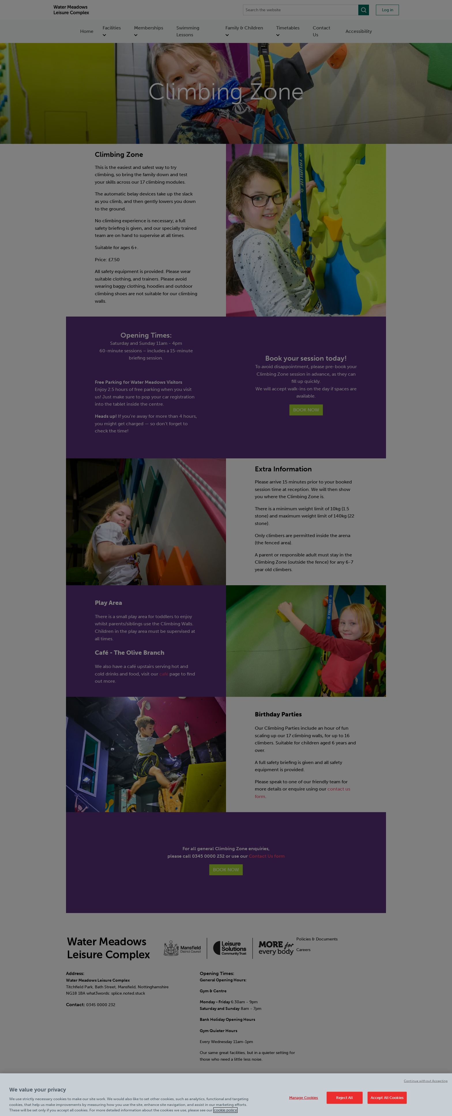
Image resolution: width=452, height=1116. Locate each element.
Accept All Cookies (387, 1098)
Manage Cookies (303, 1098)
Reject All (344, 1098)
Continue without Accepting (426, 1081)
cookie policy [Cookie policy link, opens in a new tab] (225, 1110)
